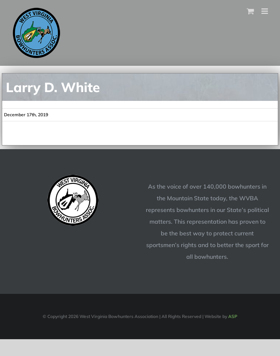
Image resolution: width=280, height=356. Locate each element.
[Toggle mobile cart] (250, 11)
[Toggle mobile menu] (265, 11)
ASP (232, 316)
